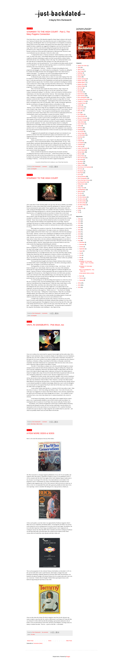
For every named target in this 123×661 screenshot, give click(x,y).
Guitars (79, 125)
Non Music (80, 161)
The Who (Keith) (82, 201)
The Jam (80, 193)
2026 (79, 219)
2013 (79, 287)
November (82, 244)
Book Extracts (81, 93)
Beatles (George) (82, 78)
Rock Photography (82, 178)
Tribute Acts (81, 208)
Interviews (80, 127)
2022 (79, 227)
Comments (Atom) (37, 643)
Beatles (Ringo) (81, 86)
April (80, 259)
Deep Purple (81, 108)
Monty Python (81, 155)
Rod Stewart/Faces (82, 182)
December (82, 242)
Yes (79, 212)
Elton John (80, 110)
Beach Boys (81, 75)
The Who (33, 634)
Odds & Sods (39, 424)
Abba (79, 67)
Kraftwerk (80, 140)
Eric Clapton (81, 114)
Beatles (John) (81, 80)
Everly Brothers (81, 116)
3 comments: (45, 313)
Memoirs (80, 154)
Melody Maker (81, 152)
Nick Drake (33, 424)
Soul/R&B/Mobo (82, 189)
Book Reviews (81, 95)
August (81, 251)
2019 (79, 234)
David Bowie (81, 107)
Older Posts (69, 640)
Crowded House (82, 103)
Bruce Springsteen (82, 97)
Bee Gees (80, 88)
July (80, 253)
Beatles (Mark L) (82, 82)
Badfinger (80, 73)
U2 (78, 210)
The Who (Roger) (82, 204)
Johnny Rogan (81, 133)
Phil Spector (81, 171)
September (82, 248)
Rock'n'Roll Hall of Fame (84, 180)
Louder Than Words (82, 148)
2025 (79, 221)
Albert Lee (80, 69)
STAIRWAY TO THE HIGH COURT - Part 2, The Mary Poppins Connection (48, 33)
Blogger (68, 656)
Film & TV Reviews (82, 118)
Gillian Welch (81, 122)
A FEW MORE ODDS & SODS (40, 433)
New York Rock (81, 157)
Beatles (79, 77)
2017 (79, 238)
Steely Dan (80, 191)
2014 (79, 285)
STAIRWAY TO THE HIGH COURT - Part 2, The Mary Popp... (86, 263)
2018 (79, 236)
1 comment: (44, 166)
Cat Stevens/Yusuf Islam (84, 99)
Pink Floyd (80, 172)
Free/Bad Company (82, 120)
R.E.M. (79, 174)
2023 (79, 225)
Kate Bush (80, 137)
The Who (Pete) (82, 202)
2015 (79, 283)
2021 (79, 229)
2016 (79, 240)
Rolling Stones (81, 184)
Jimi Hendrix (81, 131)
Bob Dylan (80, 92)
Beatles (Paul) (81, 84)
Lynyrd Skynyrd (81, 150)
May (80, 257)
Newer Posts (30, 640)
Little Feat (80, 146)
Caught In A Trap (82, 101)
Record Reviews (82, 176)
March (81, 276)
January (81, 280)
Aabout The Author (82, 65)
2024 (79, 223)
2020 (79, 232)
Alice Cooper (81, 71)
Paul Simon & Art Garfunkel (84, 167)
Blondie (79, 90)
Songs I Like (81, 187)
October (81, 246)
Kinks (79, 139)
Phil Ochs (80, 169)
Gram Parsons (81, 124)
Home (49, 640)
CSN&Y (79, 105)
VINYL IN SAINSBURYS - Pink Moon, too (45, 325)
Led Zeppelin (34, 168)
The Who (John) (82, 199)
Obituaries (80, 163)
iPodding (80, 129)
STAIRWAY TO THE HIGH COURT (42, 178)
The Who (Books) (82, 197)
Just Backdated (81, 135)
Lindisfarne (80, 144)
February (81, 278)
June (80, 255)
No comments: (45, 632)
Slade (79, 186)
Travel (79, 206)
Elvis (79, 112)
